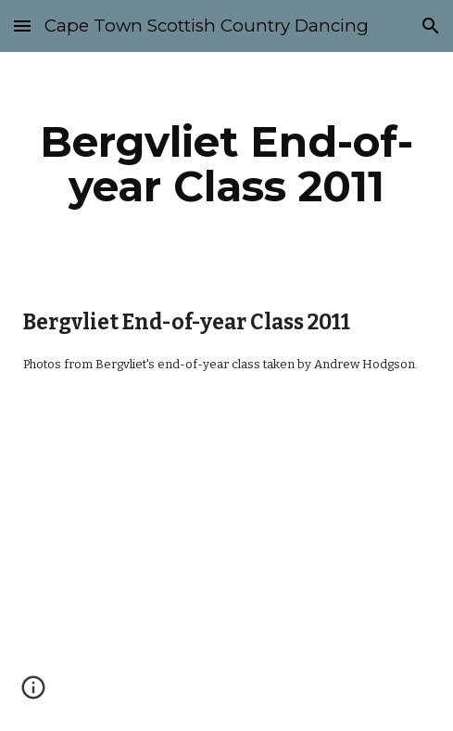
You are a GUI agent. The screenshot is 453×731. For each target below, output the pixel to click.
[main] (226, 164)
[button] (22, 25)
